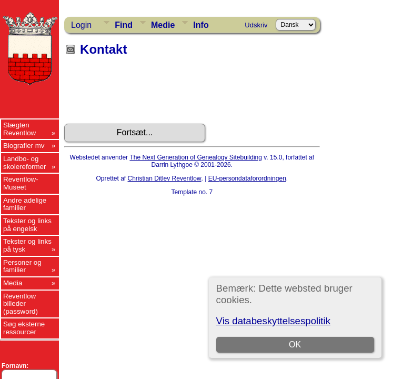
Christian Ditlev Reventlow (164, 178)
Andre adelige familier (24, 204)
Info (200, 25)
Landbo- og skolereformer (24, 163)
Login (81, 25)
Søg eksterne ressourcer (24, 328)
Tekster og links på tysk (27, 245)
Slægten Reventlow (19, 129)
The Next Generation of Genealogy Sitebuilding (195, 157)
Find (124, 25)
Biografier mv (24, 145)
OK (295, 344)
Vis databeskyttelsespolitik (273, 320)
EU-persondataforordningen (247, 178)
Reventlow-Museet (20, 183)
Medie (163, 25)
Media (12, 283)
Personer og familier (22, 266)
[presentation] (144, 93)
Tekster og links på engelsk (27, 225)
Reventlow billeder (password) (20, 303)
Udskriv (256, 25)
